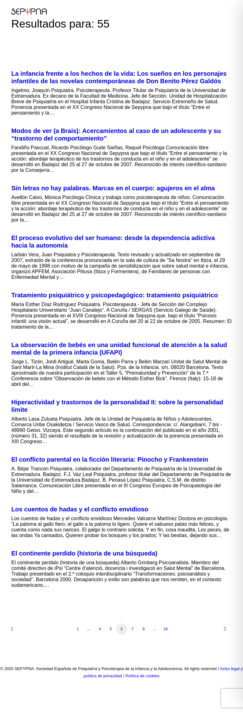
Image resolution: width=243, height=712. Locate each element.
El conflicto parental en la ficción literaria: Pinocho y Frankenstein (109, 459)
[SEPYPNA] (29, 11)
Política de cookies (142, 676)
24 (165, 629)
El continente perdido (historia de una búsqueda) (84, 553)
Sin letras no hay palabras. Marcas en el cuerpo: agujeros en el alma (113, 188)
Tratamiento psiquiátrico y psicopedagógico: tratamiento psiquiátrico (114, 295)
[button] (228, 11)
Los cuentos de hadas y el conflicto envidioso (79, 509)
